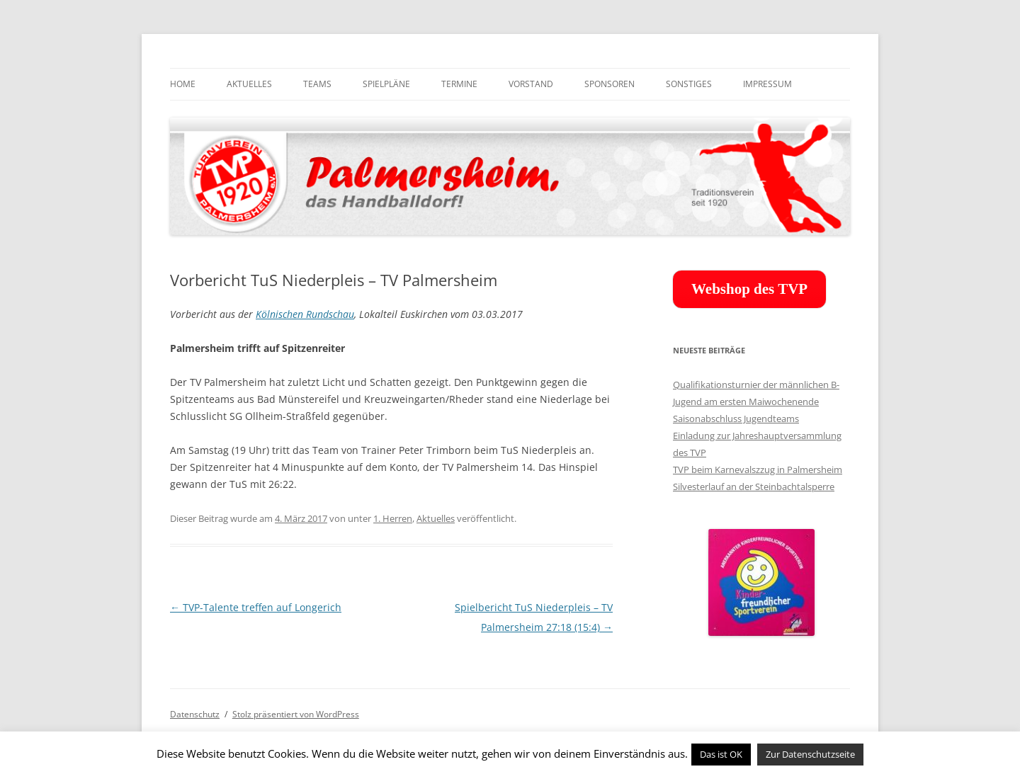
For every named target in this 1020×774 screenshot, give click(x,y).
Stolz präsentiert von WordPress (295, 714)
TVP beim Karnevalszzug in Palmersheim (757, 469)
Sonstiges (689, 84)
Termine (459, 84)
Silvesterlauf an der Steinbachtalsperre (753, 486)
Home (183, 84)
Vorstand (531, 84)
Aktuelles (249, 84)
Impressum (767, 84)
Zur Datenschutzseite (810, 754)
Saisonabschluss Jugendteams (736, 418)
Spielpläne (386, 84)
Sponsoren (609, 84)
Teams (317, 84)
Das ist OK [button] (721, 754)
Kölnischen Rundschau (305, 314)
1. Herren (392, 518)
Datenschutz (195, 714)
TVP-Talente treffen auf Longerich (255, 607)
